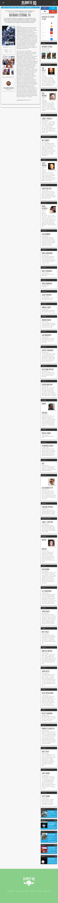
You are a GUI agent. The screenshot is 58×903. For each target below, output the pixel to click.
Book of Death (48, 705)
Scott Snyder (44, 164)
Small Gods (46, 531)
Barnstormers (44, 173)
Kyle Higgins (44, 95)
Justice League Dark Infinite (51, 734)
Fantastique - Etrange (23, 11)
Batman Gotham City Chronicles (50, 784)
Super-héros (30, 11)
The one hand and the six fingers (49, 595)
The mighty (46, 677)
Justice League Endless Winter (49, 656)
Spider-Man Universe (49, 260)
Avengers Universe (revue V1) (46, 243)
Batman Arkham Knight (48, 327)
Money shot (51, 77)
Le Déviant (49, 123)
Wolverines (43, 110)
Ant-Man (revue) (51, 803)
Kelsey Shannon (47, 713)
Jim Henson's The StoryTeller (51, 617)
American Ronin (44, 466)
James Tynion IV (47, 119)
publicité (32, 891)
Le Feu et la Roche (45, 530)
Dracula (43, 127)
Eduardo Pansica (47, 507)
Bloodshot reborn (50, 697)
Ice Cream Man (47, 526)
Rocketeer (43, 776)
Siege (45, 492)
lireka (47, 39)
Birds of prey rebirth (47, 660)
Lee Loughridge (47, 591)
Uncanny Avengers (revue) (46, 493)
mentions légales (47, 891)
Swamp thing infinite (45, 777)
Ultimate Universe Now (48, 241)
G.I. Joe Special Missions (46, 735)
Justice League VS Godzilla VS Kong (48, 191)
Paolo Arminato (47, 284)
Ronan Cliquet (46, 308)
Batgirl (53, 223)
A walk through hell (51, 415)
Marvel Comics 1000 (51, 466)
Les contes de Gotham (48, 557)
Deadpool (53, 241)
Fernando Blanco (47, 446)
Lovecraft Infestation (50, 614)
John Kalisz (45, 671)
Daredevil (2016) (49, 417)
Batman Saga (44, 198)
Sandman (52, 599)
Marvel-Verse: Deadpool (50, 637)
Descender (49, 552)
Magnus (48, 107)
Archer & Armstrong (52, 150)
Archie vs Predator (48, 559)
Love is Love (47, 218)
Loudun (43, 437)
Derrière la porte (44, 123)
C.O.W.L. (48, 109)
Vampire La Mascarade (45, 78)
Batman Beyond (47, 512)
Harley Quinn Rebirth (45, 237)
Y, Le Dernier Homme (51, 425)
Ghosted (47, 422)
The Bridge (51, 758)
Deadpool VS (46, 77)
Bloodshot (51, 78)
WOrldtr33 (51, 125)
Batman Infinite (44, 614)
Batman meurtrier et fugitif (46, 257)
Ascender (51, 554)
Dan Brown (45, 569)
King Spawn (44, 353)
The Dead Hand (52, 107)
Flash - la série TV (44, 717)
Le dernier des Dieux (45, 696)
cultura (47, 29)
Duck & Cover (50, 172)
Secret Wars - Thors (51, 418)
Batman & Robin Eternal (46, 196)
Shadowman (50, 619)
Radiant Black (44, 102)
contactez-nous (19, 891)
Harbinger (45, 391)
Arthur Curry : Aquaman (46, 105)
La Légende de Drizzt (48, 84)
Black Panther (52, 640)
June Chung (46, 773)
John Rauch (46, 612)
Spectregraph (46, 125)
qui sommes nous (11, 891)
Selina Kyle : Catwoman (46, 450)
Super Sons (47, 761)
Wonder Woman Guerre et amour (47, 740)
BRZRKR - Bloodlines (51, 596)
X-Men (46, 640)
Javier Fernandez (48, 350)
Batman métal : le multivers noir (47, 179)
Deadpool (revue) (44, 418)
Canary (48, 173)
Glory (46, 342)
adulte (14, 11)
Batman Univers (48, 223)
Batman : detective (45, 274)
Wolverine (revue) (48, 494)
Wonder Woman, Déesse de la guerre (48, 423)
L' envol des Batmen (51, 121)
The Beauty (48, 621)
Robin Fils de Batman (49, 148)
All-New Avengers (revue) (50, 373)
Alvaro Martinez (47, 385)
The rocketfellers (44, 674)
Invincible (47, 719)
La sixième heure (51, 530)
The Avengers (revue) (51, 242)
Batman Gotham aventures (49, 603)
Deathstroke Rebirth (49, 661)
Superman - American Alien (46, 785)
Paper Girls (52, 799)
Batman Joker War (49, 193)
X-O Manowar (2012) (51, 702)
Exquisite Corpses (45, 121)
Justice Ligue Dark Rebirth (48, 683)
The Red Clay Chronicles (48, 573)
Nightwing (43, 80)
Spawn (48, 640)
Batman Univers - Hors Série (49, 339)
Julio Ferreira (46, 295)
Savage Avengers (45, 638)
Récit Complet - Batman (49, 146)
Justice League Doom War (46, 298)
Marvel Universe (44, 419)
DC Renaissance (31, 10)
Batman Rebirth (49, 82)
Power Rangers (44, 104)
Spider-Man (51, 237)
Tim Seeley (44, 69)
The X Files (49, 720)
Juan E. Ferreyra (47, 522)
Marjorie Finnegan (45, 415)
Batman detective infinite (50, 448)
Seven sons (52, 776)
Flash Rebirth (47, 194)
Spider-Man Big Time (45, 310)
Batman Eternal (47, 47)
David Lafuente (45, 207)
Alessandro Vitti (47, 488)
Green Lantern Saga (50, 492)
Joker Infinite (53, 735)
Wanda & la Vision (45, 106)
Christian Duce (47, 189)
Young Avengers (51, 238)
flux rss (27, 891)
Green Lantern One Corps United (47, 731)
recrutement (39, 891)
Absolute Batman (45, 172)
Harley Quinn (44, 239)
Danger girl (43, 615)
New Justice (47, 758)
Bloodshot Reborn (45, 150)
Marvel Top (52, 261)
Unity (42, 641)
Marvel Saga (49, 245)
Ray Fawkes (45, 140)
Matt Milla (45, 632)
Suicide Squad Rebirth (45, 511)
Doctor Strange (50, 581)
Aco (43, 464)
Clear (45, 175)
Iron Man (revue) (44, 242)
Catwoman (49, 198)
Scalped (43, 436)
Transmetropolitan (45, 803)
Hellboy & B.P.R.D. (45, 599)
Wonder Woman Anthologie (48, 800)
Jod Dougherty (47, 335)
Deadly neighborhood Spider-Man (47, 525)
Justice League (47, 678)
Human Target (50, 804)
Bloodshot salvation (48, 144)
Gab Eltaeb (45, 752)
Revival (53, 84)
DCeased (47, 554)
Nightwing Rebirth (45, 357)
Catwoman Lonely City (45, 799)
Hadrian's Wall (44, 109)
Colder (43, 526)
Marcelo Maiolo (47, 651)
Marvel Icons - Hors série (49, 497)
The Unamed (47, 675)
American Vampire (45, 177)
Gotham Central (44, 804)
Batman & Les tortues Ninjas (48, 129)
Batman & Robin (50, 700)
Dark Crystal (48, 782)
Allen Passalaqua (47, 693)
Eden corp (49, 602)
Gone (49, 599)
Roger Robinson (47, 253)
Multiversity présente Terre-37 (47, 338)
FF (52, 243)
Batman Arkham (51, 256)
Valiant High (49, 216)
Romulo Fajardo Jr (48, 729)
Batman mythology (45, 256)
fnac (47, 26)
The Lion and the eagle (51, 636)
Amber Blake (44, 577)
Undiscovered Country (49, 176)
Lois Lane (43, 754)
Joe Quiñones (46, 234)
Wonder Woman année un (51, 742)
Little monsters (44, 552)
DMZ (42, 800)
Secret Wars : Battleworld (46, 421)
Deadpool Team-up (45, 579)
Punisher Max (47, 455)
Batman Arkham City (45, 262)
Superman (43, 193)
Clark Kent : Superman (47, 215)
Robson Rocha (46, 320)
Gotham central (44, 596)
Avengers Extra (44, 245)
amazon (47, 23)
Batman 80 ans (47, 389)
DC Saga (48, 261)
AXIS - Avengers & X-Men (46, 151)
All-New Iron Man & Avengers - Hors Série (49, 469)
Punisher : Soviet (44, 372)
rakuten (47, 36)
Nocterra (48, 175)
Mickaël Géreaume (9, 88)
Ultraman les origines (50, 102)
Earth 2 (52, 298)
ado (11, 11)
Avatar (43, 143)
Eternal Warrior (44, 618)
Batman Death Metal (51, 104)
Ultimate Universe (47, 395)
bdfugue (47, 33)
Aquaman (49, 394)
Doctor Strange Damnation (51, 576)
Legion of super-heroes (47, 682)
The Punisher (51, 579)
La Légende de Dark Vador (50, 754)
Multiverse (47, 776)
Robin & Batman (50, 553)
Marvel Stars (50, 496)
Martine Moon (44, 417)
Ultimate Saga (53, 395)
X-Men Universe (48, 361)
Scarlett (54, 598)
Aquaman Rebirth (47, 324)
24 (54, 436)
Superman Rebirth (45, 759)
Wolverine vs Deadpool (50, 623)
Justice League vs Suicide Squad (47, 85)
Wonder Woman (44, 425)
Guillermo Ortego (47, 370)
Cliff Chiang (46, 796)
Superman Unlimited (45, 654)
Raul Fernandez (47, 271)
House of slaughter (49, 130)
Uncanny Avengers (45, 360)
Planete (29, 3)
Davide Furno (46, 433)
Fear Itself (46, 496)
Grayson (51, 375)
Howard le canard (45, 238)
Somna (43, 600)
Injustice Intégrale (47, 143)
